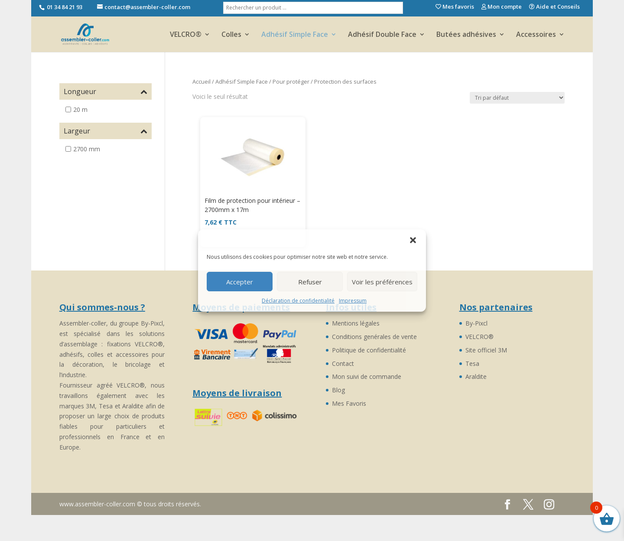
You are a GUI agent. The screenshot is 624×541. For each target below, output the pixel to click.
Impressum (353, 300)
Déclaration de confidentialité (298, 300)
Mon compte (501, 7)
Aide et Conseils (554, 7)
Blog (338, 390)
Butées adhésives (466, 35)
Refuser (310, 281)
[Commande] (517, 98)
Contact (343, 363)
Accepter (239, 281)
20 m (80, 109)
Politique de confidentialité (369, 350)
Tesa (472, 363)
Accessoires (536, 35)
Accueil (201, 81)
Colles (231, 35)
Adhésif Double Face (382, 35)
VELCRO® (186, 35)
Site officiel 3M (486, 350)
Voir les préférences (382, 281)
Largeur (105, 131)
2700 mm (86, 149)
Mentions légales (356, 323)
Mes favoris (455, 7)
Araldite (476, 376)
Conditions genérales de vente (374, 336)
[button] (413, 240)
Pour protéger (291, 81)
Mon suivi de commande (366, 376)
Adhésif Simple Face (294, 35)
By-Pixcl (476, 323)
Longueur (105, 91)
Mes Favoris (349, 403)
